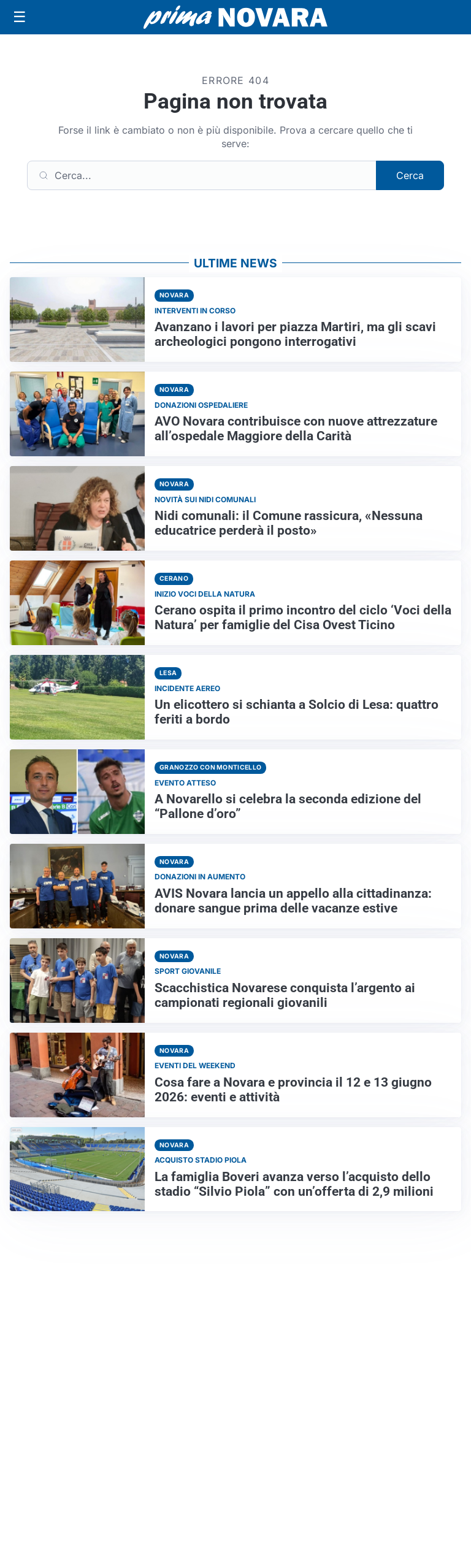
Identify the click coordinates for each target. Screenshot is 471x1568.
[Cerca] (202, 175)
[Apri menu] (19, 17)
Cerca (410, 175)
